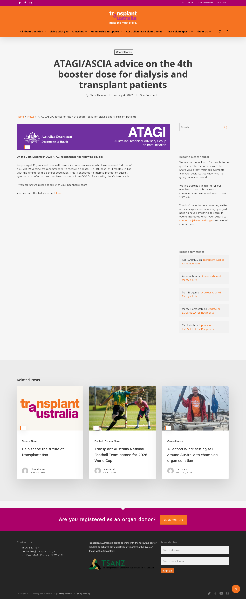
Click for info (174, 520)
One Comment (148, 95)
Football (98, 441)
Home (20, 116)
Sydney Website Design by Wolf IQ (73, 593)
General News (124, 52)
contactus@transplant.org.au (196, 220)
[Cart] (227, 31)
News (30, 116)
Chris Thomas (98, 95)
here (58, 193)
